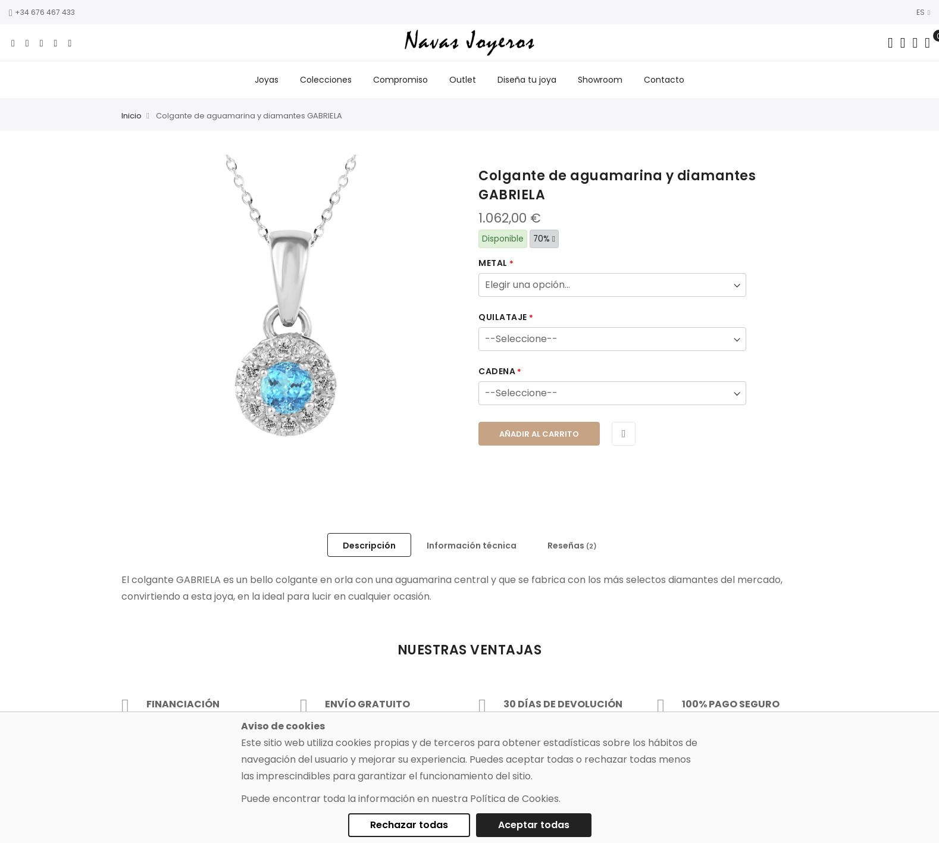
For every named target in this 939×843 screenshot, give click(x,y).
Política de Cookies (514, 799)
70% (544, 239)
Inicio (131, 116)
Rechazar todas (409, 825)
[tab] (369, 545)
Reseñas (572, 545)
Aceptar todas (533, 825)
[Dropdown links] (903, 43)
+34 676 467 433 (42, 12)
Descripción (369, 545)
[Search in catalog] (890, 43)
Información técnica (472, 545)
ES (923, 12)
